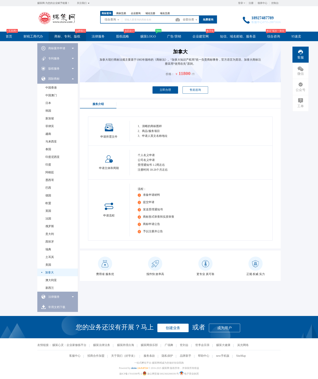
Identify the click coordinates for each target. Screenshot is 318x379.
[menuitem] (57, 48)
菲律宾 (49, 126)
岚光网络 (243, 345)
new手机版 (222, 355)
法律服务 (98, 36)
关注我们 (83, 3)
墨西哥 (49, 180)
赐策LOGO (148, 36)
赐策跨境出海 (125, 345)
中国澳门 (51, 95)
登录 (240, 3)
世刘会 (184, 345)
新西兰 (49, 287)
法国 (48, 218)
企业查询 (136, 13)
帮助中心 (203, 355)
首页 (9, 36)
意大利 (49, 234)
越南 (48, 133)
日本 (48, 103)
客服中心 (75, 355)
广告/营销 (174, 36)
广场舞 (169, 345)
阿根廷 (49, 172)
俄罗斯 (49, 226)
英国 (48, 210)
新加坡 (49, 118)
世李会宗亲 (202, 345)
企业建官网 (200, 36)
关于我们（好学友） (124, 355)
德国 (48, 195)
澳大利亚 (51, 280)
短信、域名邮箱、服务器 (238, 36)
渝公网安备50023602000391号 (161, 373)
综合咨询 (273, 36)
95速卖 (296, 36)
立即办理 (165, 89)
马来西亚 (51, 141)
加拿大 (49, 272)
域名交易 (165, 13)
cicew (134, 368)
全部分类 (190, 19)
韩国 (48, 110)
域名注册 (150, 13)
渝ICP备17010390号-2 (130, 373)
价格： (170, 74)
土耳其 (49, 257)
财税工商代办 (33, 36)
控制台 (275, 3)
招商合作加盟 (95, 355)
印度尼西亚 (52, 156)
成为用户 (224, 328)
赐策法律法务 (101, 345)
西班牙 (49, 241)
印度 (48, 164)
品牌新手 (185, 355)
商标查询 (106, 13)
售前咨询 (195, 89)
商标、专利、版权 (67, 36)
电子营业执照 (189, 373)
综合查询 (112, 19)
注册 (251, 3)
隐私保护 (167, 355)
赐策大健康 (223, 345)
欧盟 (48, 203)
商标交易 (121, 13)
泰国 (48, 149)
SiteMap (241, 355)
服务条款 (149, 355)
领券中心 (262, 3)
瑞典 (48, 249)
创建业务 (173, 328)
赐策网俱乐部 (149, 345)
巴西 (48, 187)
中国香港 (51, 87)
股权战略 (122, 36)
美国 (48, 264)
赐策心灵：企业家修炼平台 (69, 345)
